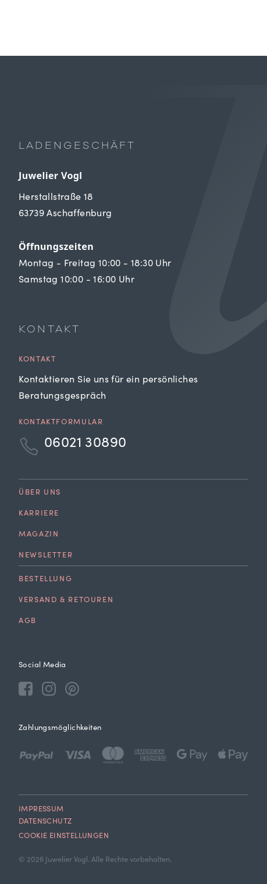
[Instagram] (49, 688)
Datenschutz (45, 822)
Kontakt (37, 360)
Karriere (39, 514)
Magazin (39, 535)
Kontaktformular (61, 423)
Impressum (41, 810)
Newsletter (46, 556)
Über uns (40, 493)
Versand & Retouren (66, 600)
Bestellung (45, 580)
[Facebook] (26, 688)
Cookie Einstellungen (64, 836)
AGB (28, 621)
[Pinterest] (72, 688)
